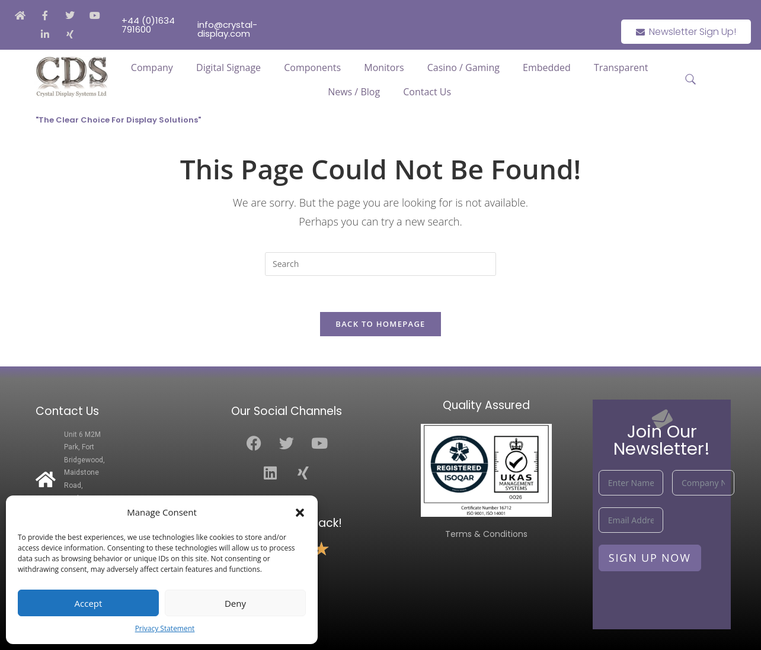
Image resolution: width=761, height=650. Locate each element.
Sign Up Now (650, 558)
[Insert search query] (380, 264)
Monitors (384, 67)
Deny (235, 603)
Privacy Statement (165, 628)
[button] (300, 513)
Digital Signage (228, 67)
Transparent (621, 67)
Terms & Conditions (486, 534)
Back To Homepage (380, 323)
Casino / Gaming (463, 67)
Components (312, 67)
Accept (89, 603)
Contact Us (427, 91)
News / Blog (354, 91)
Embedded (547, 67)
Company (152, 67)
